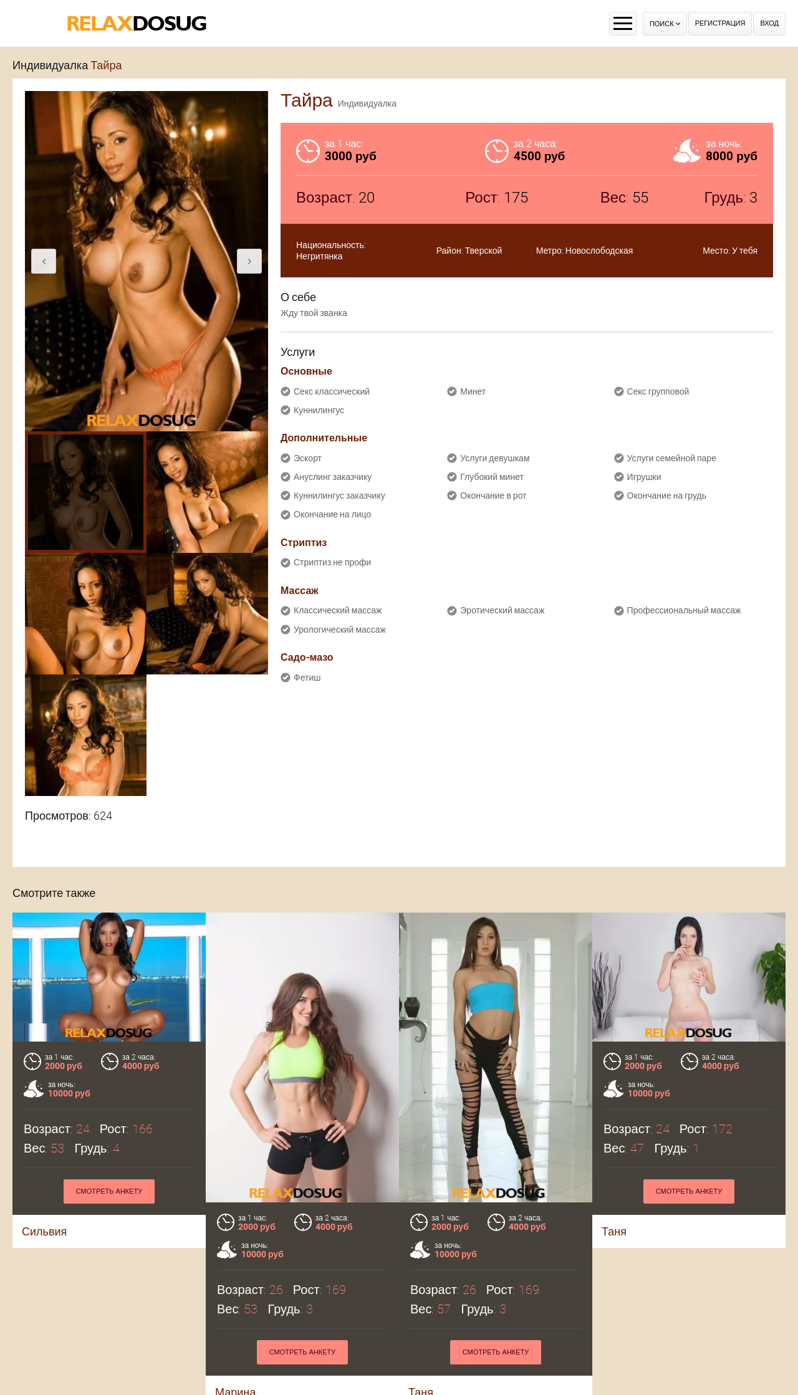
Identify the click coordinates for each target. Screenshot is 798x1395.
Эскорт (308, 458)
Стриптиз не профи (332, 562)
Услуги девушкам (494, 458)
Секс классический (332, 391)
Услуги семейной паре (671, 458)
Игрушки (644, 477)
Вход (769, 23)
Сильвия (44, 1231)
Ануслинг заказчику (333, 477)
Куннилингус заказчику (339, 496)
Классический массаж (338, 610)
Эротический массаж (502, 610)
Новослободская (599, 251)
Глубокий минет (492, 477)
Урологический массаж (340, 630)
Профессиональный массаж (684, 610)
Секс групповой (658, 391)
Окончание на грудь (666, 496)
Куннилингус (319, 410)
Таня (614, 1231)
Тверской (483, 251)
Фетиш (307, 678)
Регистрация (720, 23)
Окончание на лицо (332, 514)
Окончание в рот (493, 496)
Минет (473, 391)
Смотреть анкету (109, 1191)
